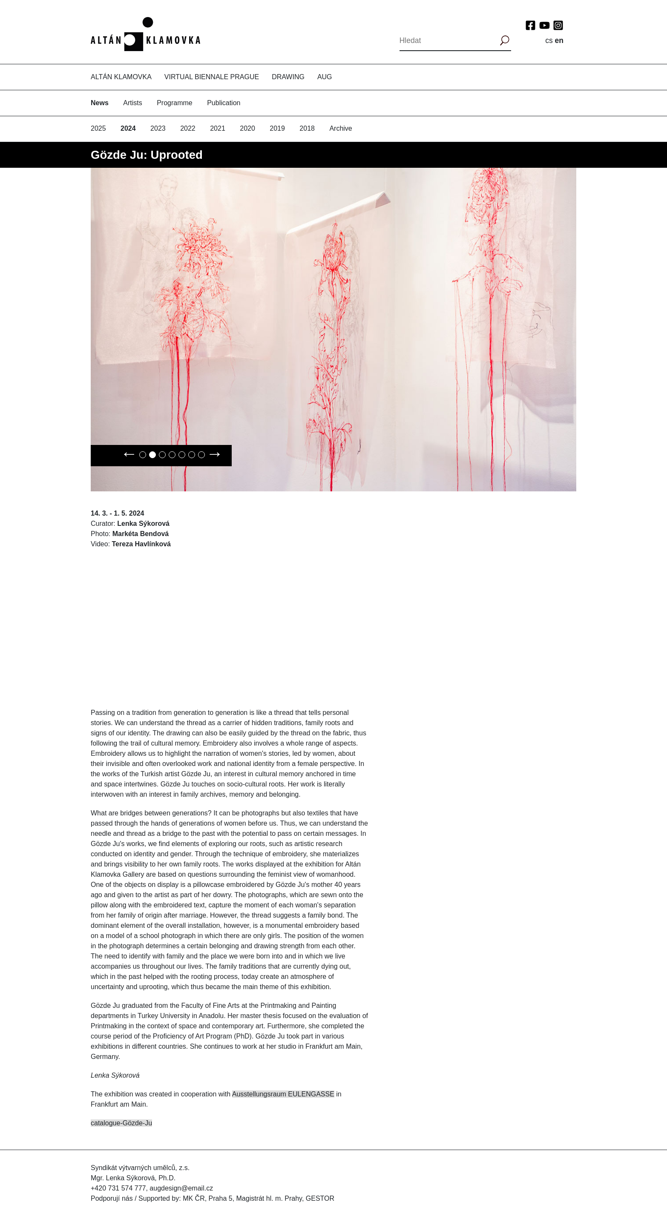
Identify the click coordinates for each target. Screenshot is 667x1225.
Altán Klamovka (121, 76)
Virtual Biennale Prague (211, 76)
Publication (223, 102)
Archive (340, 128)
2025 (98, 128)
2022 (188, 128)
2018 (307, 128)
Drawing (288, 76)
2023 (158, 128)
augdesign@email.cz (181, 1188)
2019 (277, 128)
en (559, 40)
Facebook (530, 25)
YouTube (544, 25)
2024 (128, 128)
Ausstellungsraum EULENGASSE (283, 1094)
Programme (175, 102)
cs (549, 40)
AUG (324, 76)
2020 (247, 128)
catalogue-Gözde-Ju (121, 1123)
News (100, 102)
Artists (132, 102)
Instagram (558, 25)
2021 (217, 128)
